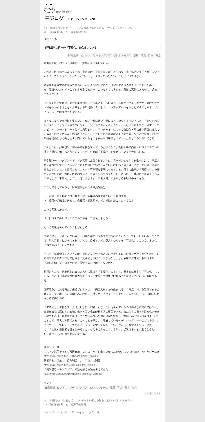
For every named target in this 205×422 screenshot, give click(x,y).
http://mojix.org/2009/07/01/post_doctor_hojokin (71, 356)
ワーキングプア (102, 55)
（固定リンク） (152, 393)
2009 (47, 39)
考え (158, 55)
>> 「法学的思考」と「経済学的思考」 (66, 32)
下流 (143, 55)
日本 (150, 55)
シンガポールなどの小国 (140, 320)
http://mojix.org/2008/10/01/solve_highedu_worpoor (73, 373)
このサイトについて (55, 412)
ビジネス (86, 55)
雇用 (136, 55)
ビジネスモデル (122, 55)
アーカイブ (77, 412)
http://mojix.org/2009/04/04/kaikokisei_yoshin (69, 364)
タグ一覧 (94, 412)
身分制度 (100, 71)
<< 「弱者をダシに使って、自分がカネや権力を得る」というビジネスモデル (88, 27)
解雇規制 (73, 55)
